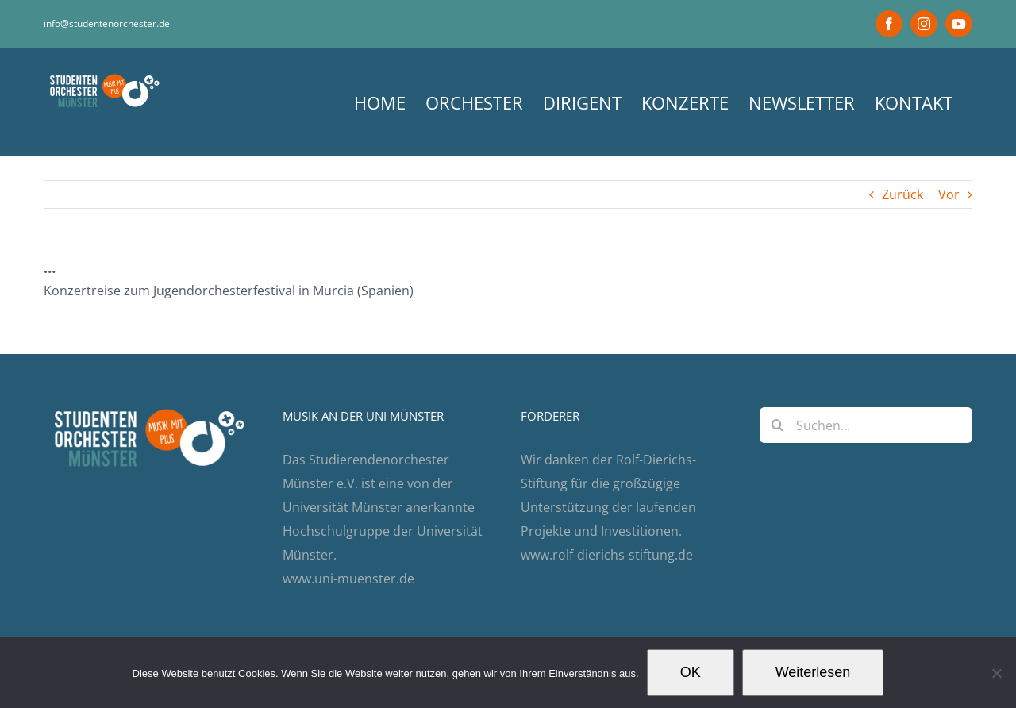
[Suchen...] (866, 425)
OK (690, 672)
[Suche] (777, 425)
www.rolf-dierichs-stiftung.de (607, 555)
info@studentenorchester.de (107, 23)
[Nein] (996, 673)
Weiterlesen (813, 672)
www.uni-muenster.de (348, 578)
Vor (949, 194)
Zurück (902, 194)
